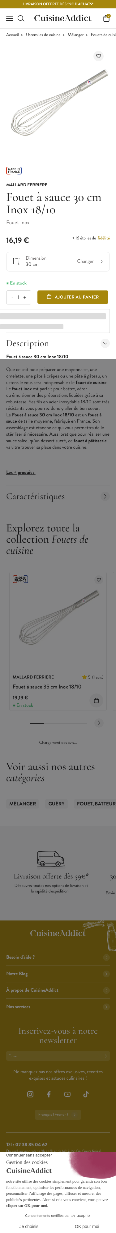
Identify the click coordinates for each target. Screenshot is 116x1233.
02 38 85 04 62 (31, 1144)
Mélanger (76, 35)
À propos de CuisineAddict (58, 990)
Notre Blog (58, 973)
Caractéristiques (58, 496)
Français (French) (58, 1114)
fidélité (104, 238)
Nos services (58, 1006)
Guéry (56, 804)
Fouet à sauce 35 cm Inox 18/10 (47, 687)
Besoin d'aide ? (58, 957)
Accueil (12, 35)
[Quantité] (18, 297)
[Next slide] (99, 723)
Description (58, 343)
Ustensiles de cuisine (43, 35)
